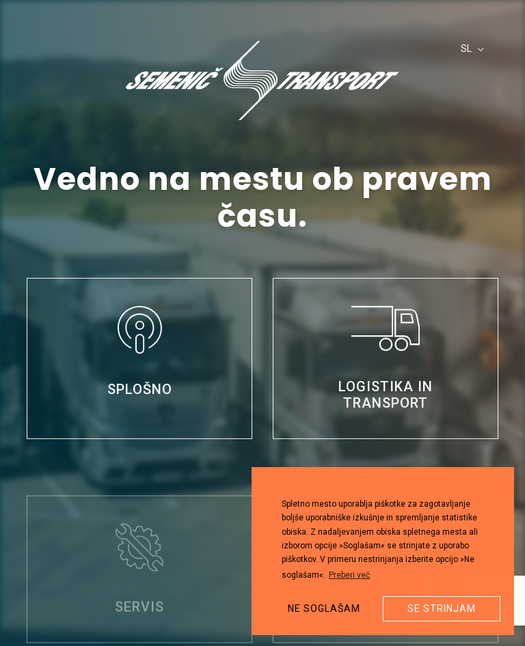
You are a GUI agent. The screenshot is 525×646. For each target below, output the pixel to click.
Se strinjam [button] (441, 608)
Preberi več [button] (349, 575)
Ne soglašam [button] (324, 608)
